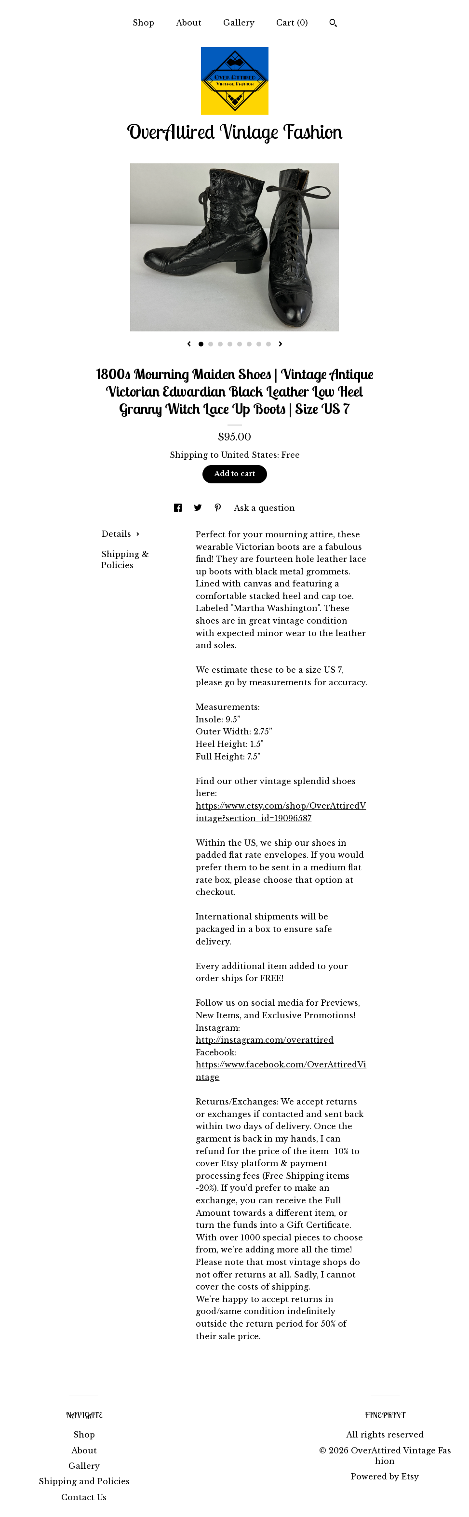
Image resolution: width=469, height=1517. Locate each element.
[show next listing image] (280, 344)
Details (120, 534)
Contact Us (84, 1497)
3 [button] (220, 344)
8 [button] (268, 344)
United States (249, 455)
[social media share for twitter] (199, 508)
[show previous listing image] (189, 344)
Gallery (239, 22)
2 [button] (210, 344)
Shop (143, 22)
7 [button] (258, 344)
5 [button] (239, 344)
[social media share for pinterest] (219, 508)
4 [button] (230, 344)
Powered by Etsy (385, 1476)
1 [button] (201, 344)
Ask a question (264, 508)
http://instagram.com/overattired (265, 1040)
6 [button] (249, 344)
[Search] (333, 24)
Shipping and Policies (84, 1481)
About (188, 22)
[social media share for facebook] (179, 508)
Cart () (292, 22)
